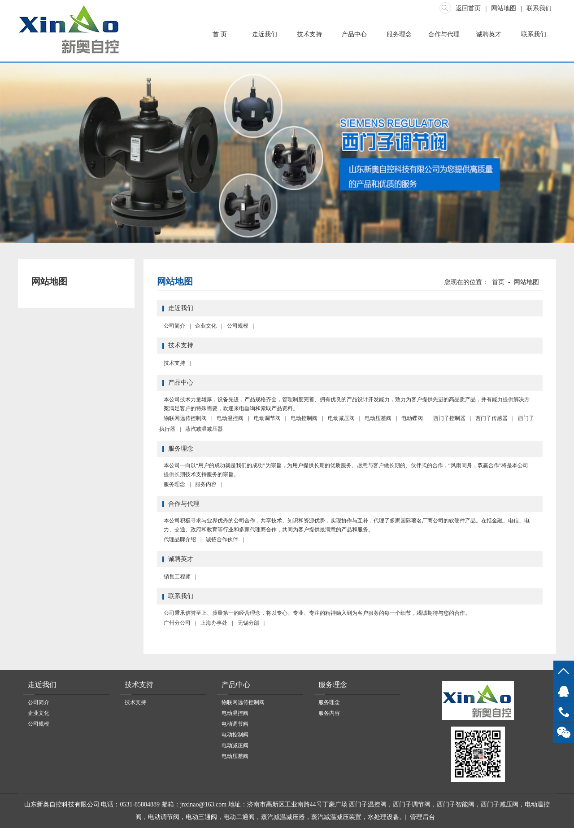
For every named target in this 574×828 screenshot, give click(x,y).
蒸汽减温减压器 (204, 429)
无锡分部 (248, 623)
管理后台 (422, 817)
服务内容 (206, 484)
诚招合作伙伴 (222, 539)
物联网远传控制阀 (185, 418)
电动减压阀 (341, 418)
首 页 (220, 34)
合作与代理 (444, 34)
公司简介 (174, 326)
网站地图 (503, 8)
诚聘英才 (488, 34)
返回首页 (468, 8)
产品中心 (354, 34)
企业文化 (206, 326)
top (563, 671)
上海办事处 (213, 623)
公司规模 (237, 326)
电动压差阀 (378, 418)
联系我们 (539, 8)
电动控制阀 (304, 418)
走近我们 (264, 34)
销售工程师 (177, 577)
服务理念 (399, 34)
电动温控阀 (230, 418)
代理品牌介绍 (180, 539)
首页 (498, 282)
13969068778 (563, 712)
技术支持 (309, 34)
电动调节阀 (267, 418)
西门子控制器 (449, 418)
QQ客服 (563, 691)
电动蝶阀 (412, 418)
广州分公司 (177, 623)
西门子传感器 (491, 418)
